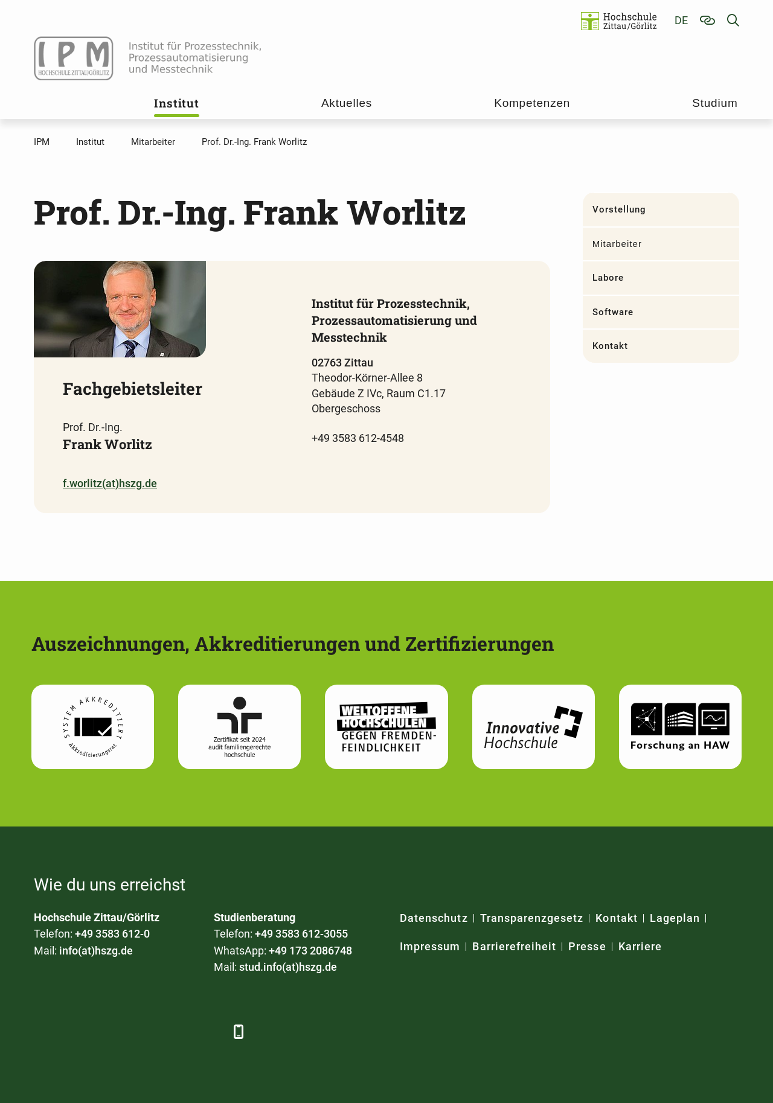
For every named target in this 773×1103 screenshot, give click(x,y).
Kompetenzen (532, 103)
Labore (608, 277)
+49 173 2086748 (310, 950)
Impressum (430, 946)
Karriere (640, 946)
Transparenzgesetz (532, 918)
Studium (714, 103)
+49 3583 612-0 (112, 933)
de (681, 20)
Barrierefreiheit (514, 946)
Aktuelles (346, 103)
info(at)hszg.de (96, 950)
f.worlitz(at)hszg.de (110, 483)
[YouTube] (144, 1031)
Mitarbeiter (617, 243)
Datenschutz (434, 918)
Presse (587, 946)
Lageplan (675, 918)
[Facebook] (44, 1031)
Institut (176, 102)
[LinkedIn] (77, 1031)
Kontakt (610, 345)
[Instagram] (177, 1031)
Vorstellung (619, 209)
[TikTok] (210, 1031)
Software (612, 312)
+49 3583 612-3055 (301, 933)
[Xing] (110, 1031)
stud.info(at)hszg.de (288, 967)
